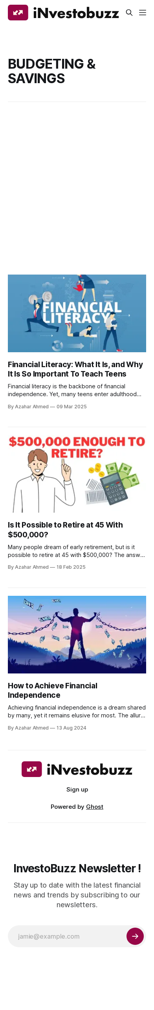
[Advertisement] (77, 188)
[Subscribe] (135, 936)
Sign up (77, 789)
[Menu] (142, 12)
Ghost (94, 806)
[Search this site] (129, 12)
